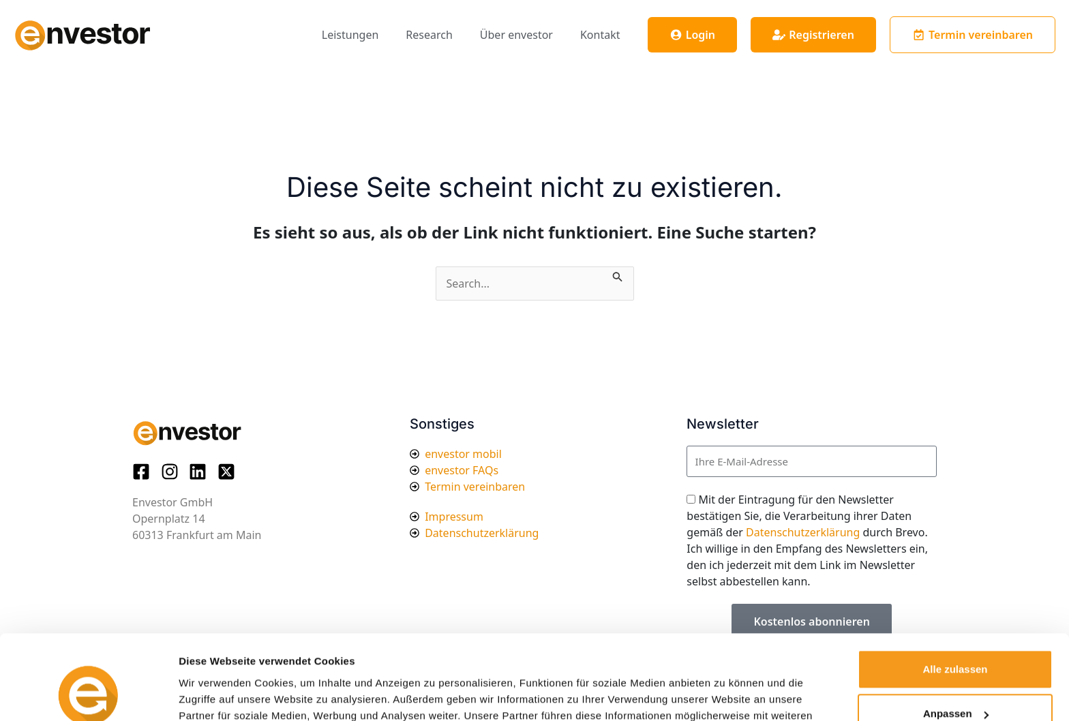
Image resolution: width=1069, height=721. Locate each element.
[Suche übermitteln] (617, 274)
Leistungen (350, 34)
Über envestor (516, 34)
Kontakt (600, 34)
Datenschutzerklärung (803, 532)
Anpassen (956, 638)
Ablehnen (955, 683)
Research (429, 34)
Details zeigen (213, 694)
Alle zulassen (954, 594)
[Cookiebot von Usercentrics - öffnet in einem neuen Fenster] (88, 694)
